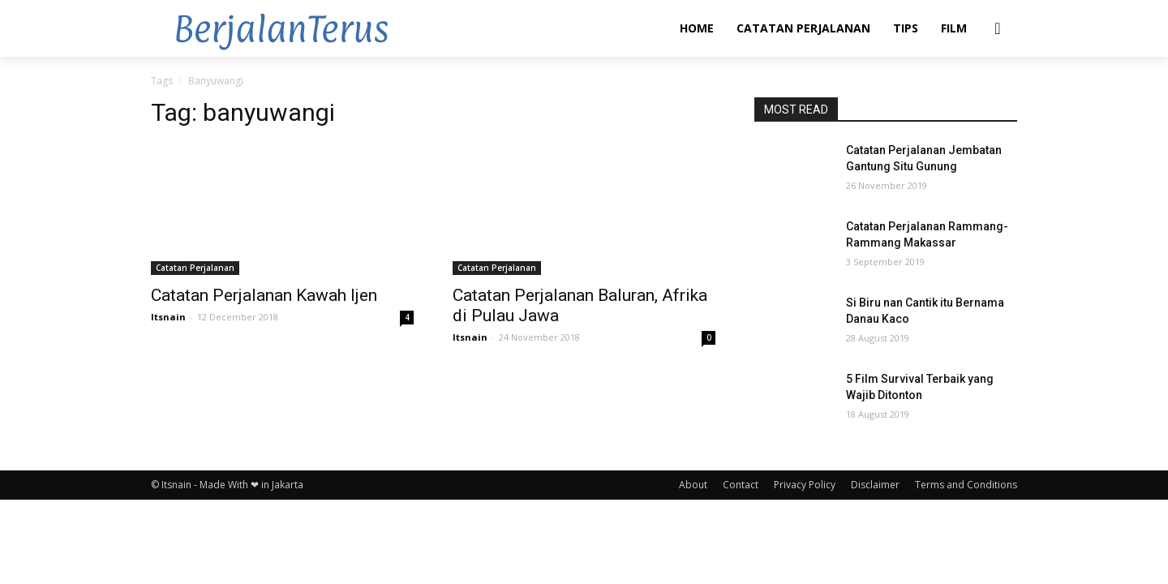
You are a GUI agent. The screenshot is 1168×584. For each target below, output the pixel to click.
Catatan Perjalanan (195, 267)
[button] (997, 28)
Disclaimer (875, 485)
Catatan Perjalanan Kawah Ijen (264, 295)
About (693, 485)
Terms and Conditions (966, 485)
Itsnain (168, 317)
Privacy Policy (804, 485)
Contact (740, 485)
